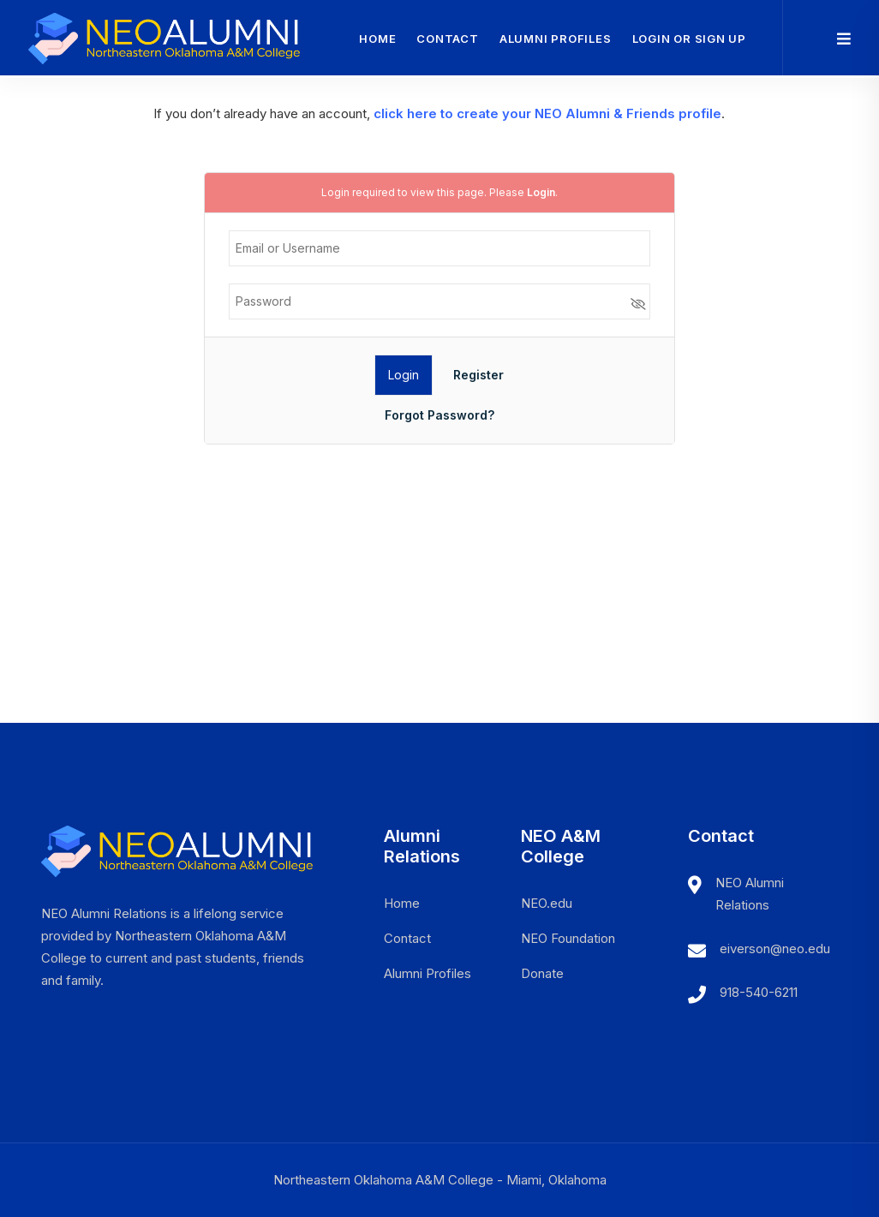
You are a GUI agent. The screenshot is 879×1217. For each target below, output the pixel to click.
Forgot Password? (439, 415)
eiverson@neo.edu (775, 948)
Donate (542, 973)
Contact (447, 38)
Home (377, 38)
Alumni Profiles (555, 38)
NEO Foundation (568, 938)
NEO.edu (546, 903)
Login (541, 192)
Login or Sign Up (689, 38)
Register (478, 374)
